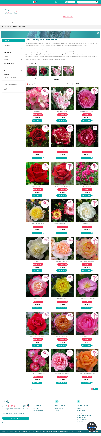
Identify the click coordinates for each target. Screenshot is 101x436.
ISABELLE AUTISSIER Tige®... (62, 262)
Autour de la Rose (67, 17)
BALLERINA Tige (38, 112)
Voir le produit (37, 121)
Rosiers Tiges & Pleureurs (14, 22)
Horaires (57, 411)
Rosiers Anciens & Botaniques (61, 22)
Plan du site (80, 422)
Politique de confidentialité (84, 417)
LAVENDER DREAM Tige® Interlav (87, 299)
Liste (29, 85)
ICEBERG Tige (38, 262)
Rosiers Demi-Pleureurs (56, 79)
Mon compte (58, 415)
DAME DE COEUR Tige (37, 187)
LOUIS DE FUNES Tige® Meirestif (87, 374)
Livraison (79, 409)
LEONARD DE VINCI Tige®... (87, 337)
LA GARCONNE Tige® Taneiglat (38, 299)
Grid (27, 84)
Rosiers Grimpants (27, 22)
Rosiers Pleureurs (68, 78)
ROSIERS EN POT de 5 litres (78, 22)
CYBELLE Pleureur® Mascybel (87, 149)
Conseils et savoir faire (44, 2)
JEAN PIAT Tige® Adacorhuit (87, 262)
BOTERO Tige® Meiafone (38, 149)
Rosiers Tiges (44, 78)
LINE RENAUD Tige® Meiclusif (62, 374)
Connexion (58, 413)
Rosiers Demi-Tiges (32, 78)
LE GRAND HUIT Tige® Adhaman (38, 337)
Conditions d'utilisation (83, 413)
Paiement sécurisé (81, 415)
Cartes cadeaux (11, 89)
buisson (71, 52)
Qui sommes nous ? (82, 418)
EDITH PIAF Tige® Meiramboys (62, 187)
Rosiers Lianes (37, 22)
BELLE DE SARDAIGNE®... (62, 112)
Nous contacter (15, 419)
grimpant (60, 55)
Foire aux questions (82, 420)
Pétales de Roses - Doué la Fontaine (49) (13, 414)
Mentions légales (81, 411)
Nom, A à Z (85, 84)
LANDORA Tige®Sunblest (62, 299)
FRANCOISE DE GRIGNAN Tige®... (62, 224)
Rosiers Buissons (47, 22)
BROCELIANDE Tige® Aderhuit (62, 149)
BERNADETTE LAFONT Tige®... (87, 112)
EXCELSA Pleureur (87, 187)
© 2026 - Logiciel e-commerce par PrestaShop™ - (15, 432)
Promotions (36, 409)
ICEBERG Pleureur (87, 224)
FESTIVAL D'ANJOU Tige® (38, 224)
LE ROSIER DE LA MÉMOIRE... (62, 337)
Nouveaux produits (38, 411)
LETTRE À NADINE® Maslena (38, 374)
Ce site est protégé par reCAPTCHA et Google (41, 432)
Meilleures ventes (38, 413)
